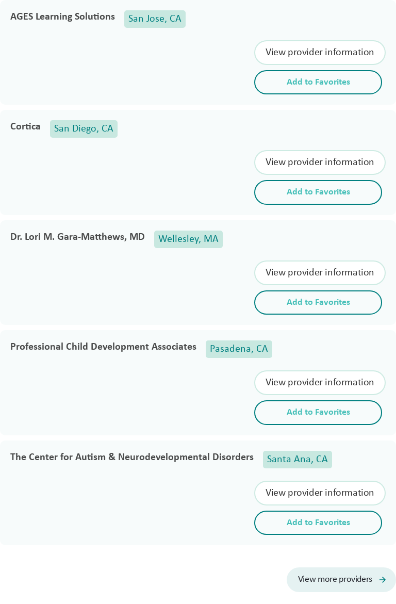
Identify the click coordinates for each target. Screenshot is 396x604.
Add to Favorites (318, 82)
